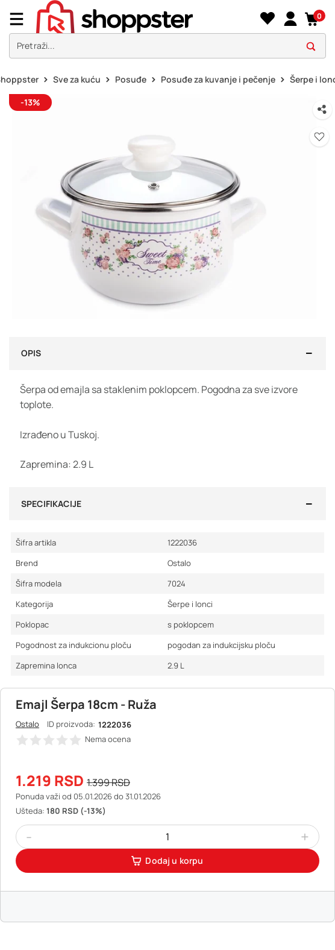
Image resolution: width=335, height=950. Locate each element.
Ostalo (27, 724)
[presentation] (167, 32)
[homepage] (146, 18)
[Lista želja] (267, 19)
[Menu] (21, 19)
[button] (312, 19)
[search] (167, 46)
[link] (290, 19)
